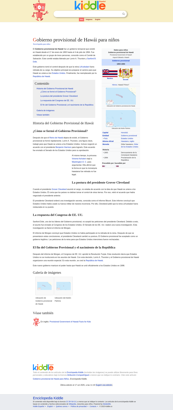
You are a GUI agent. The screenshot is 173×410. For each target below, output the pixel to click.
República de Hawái (41, 76)
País (106, 138)
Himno (114, 85)
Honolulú (124, 133)
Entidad (105, 136)
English (97, 19)
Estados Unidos (127, 138)
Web (81, 19)
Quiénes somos (62, 406)
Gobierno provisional (121, 61)
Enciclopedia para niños (41, 44)
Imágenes (89, 19)
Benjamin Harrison (63, 147)
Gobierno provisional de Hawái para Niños (51, 379)
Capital (105, 133)
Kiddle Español (38, 406)
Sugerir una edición (104, 385)
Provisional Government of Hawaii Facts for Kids (70, 322)
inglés (132, 141)
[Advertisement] (86, 29)
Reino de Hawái (56, 138)
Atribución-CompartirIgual (78, 375)
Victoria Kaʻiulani (79, 159)
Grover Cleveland (59, 189)
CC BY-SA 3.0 (71, 402)
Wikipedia (72, 404)
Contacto (93, 406)
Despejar (119, 14)
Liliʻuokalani (84, 67)
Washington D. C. (79, 162)
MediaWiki (107, 404)
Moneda (105, 144)
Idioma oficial (108, 141)
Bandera (110, 78)
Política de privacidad (79, 406)
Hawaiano (125, 141)
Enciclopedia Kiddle (75, 372)
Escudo (125, 79)
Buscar (123, 14)
